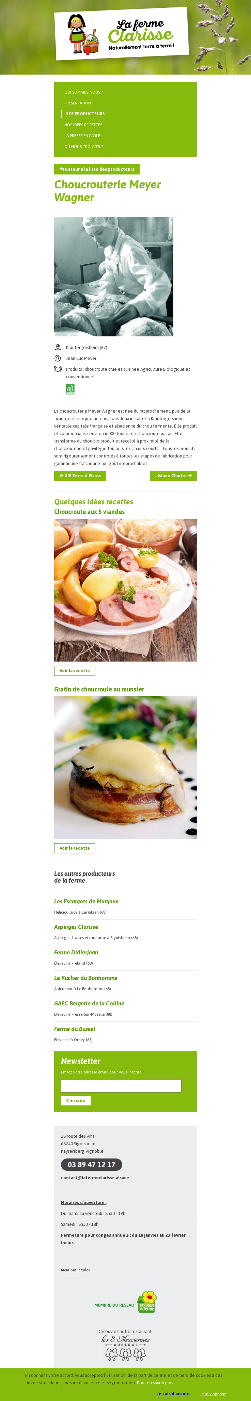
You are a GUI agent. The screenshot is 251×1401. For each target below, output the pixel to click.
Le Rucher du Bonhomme (85, 977)
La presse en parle (82, 135)
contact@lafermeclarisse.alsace (95, 1177)
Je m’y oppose (213, 1393)
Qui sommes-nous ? (83, 92)
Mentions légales (75, 1270)
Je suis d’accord (173, 1393)
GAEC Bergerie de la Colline (89, 1003)
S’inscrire (75, 1100)
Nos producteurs (85, 114)
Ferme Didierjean (76, 952)
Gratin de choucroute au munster (99, 689)
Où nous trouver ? (83, 146)
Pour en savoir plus (155, 1382)
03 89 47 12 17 (91, 1164)
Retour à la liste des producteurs (97, 169)
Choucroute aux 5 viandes (89, 511)
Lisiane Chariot (173, 475)
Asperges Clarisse (76, 926)
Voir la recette (75, 670)
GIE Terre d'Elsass (80, 475)
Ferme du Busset (74, 1028)
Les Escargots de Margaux (86, 901)
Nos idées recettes (83, 124)
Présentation (77, 103)
